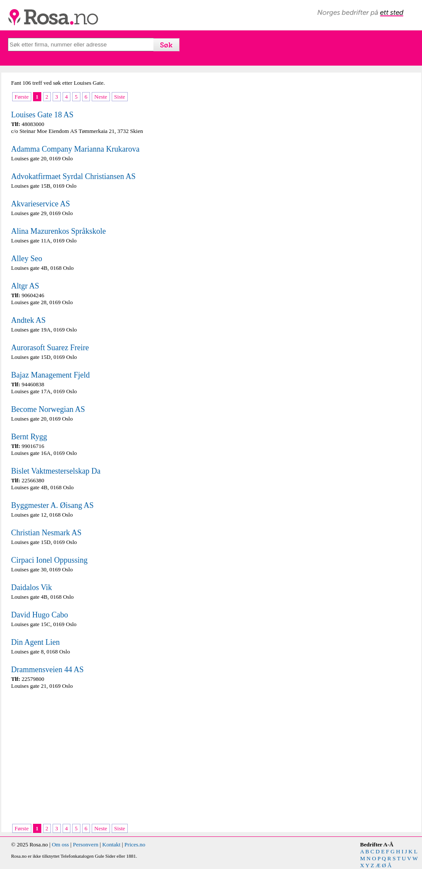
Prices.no (134, 844)
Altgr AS (25, 286)
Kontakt (111, 844)
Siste (119, 96)
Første (22, 96)
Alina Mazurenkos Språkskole (58, 231)
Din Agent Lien (35, 642)
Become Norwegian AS (48, 409)
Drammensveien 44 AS (47, 669)
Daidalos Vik (31, 587)
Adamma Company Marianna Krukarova (75, 149)
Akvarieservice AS (40, 203)
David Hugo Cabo (39, 614)
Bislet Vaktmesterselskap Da (56, 471)
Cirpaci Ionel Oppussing (49, 560)
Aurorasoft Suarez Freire (50, 347)
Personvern (86, 844)
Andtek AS (28, 320)
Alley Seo (27, 258)
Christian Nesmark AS (46, 532)
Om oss (60, 844)
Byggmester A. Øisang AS (52, 505)
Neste (100, 96)
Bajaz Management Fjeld (50, 375)
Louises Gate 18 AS (42, 114)
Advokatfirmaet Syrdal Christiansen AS (73, 176)
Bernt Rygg (29, 436)
